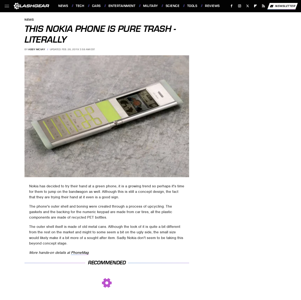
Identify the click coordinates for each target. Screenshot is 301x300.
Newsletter (282, 6)
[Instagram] (240, 6)
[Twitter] (247, 6)
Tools (192, 6)
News (63, 6)
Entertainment (122, 6)
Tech (80, 6)
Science (173, 6)
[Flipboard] (255, 6)
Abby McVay (36, 49)
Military (150, 6)
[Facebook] (232, 6)
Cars (96, 6)
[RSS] (263, 6)
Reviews (212, 6)
